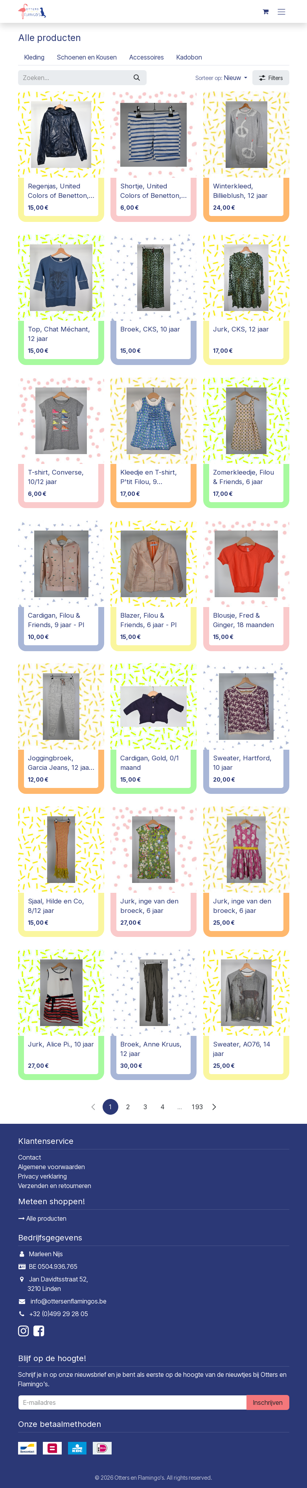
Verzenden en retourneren (54, 1186)
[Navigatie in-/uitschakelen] (281, 11)
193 (196, 1106)
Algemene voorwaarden (51, 1167)
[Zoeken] (137, 77)
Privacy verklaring (42, 1176)
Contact (29, 1157)
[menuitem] (34, 57)
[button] (220, 77)
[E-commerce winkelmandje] (266, 11)
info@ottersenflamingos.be (69, 1301)
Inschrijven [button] (268, 1402)
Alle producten (42, 1218)
